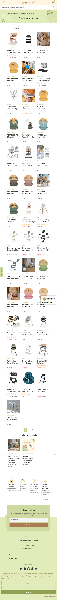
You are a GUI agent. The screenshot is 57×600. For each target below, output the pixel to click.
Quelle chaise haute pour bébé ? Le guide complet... (14, 459)
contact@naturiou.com (28, 548)
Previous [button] (3, 455)
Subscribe (27, 525)
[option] (13, 454)
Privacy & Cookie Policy (49, 596)
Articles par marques (13, 453)
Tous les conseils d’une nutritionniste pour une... (27, 459)
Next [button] (54, 455)
